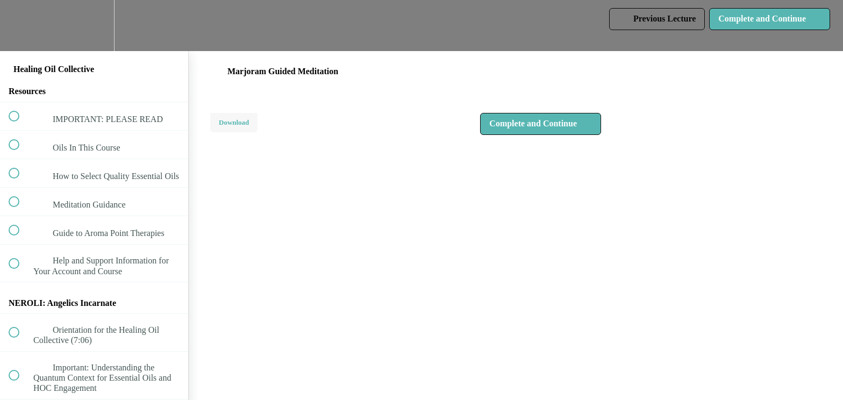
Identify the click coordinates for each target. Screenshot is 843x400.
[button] (20, 25)
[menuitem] (94, 25)
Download (234, 122)
